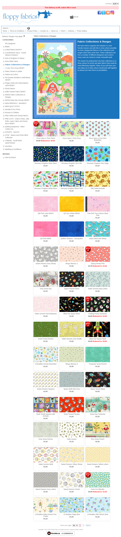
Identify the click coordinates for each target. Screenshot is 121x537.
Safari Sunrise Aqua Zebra (97, 289)
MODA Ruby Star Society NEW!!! (17, 97)
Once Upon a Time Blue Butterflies (98, 139)
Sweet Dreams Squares (45, 389)
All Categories (10, 43)
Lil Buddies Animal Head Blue (46, 364)
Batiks (7, 46)
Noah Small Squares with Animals (45, 415)
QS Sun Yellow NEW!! (72, 213)
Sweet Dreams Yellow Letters (97, 464)
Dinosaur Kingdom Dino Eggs (98, 163)
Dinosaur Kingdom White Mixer (45, 188)
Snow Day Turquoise (97, 414)
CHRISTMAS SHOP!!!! (13, 49)
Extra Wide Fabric (11, 61)
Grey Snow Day (46, 289)
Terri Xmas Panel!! (97, 439)
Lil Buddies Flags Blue (72, 514)
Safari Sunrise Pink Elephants (46, 314)
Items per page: (66, 525)
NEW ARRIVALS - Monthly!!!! (15, 100)
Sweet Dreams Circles (72, 489)
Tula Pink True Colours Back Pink (97, 214)
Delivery (71, 31)
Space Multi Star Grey (72, 389)
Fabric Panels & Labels (13, 68)
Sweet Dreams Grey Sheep (46, 263)
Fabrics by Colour (11, 71)
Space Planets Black (71, 289)
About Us (54, 31)
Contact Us (44, 31)
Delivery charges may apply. (13, 36)
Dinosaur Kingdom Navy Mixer (46, 163)
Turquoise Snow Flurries (98, 364)
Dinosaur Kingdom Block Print (72, 188)
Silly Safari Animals (98, 188)
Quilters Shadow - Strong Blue (72, 238)
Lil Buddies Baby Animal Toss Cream (46, 515)
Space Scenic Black (97, 389)
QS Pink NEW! (45, 238)
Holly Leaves (71, 439)
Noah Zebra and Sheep (97, 238)
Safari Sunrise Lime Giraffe (72, 339)
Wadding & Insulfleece (13, 146)
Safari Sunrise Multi (46, 464)
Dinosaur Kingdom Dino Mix (71, 163)
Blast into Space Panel (97, 339)
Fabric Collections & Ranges (17, 65)
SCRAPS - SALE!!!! (12, 129)
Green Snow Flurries (45, 339)
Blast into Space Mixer (71, 314)
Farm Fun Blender (97, 489)
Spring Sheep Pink (98, 263)
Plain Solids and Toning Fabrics (16, 112)
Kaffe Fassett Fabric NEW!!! (15, 88)
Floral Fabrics (10, 85)
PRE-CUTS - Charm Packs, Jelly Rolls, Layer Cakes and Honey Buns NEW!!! (17, 117)
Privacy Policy (32, 31)
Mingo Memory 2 (72, 364)
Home (5, 31)
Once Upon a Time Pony (72, 138)
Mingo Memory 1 (72, 263)
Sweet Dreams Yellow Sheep (71, 464)
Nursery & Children (12, 109)
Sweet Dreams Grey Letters (46, 489)
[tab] (4, 47)
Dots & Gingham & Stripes (14, 58)
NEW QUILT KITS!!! (12, 103)
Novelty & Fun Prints (12, 106)
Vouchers (8, 143)
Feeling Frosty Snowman (98, 314)
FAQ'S (63, 31)
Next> (88, 525)
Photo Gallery (82, 31)
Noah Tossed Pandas (72, 414)
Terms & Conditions (17, 31)
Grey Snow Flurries (46, 439)
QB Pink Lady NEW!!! (46, 213)
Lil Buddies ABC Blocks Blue (97, 514)
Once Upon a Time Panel (46, 138)
